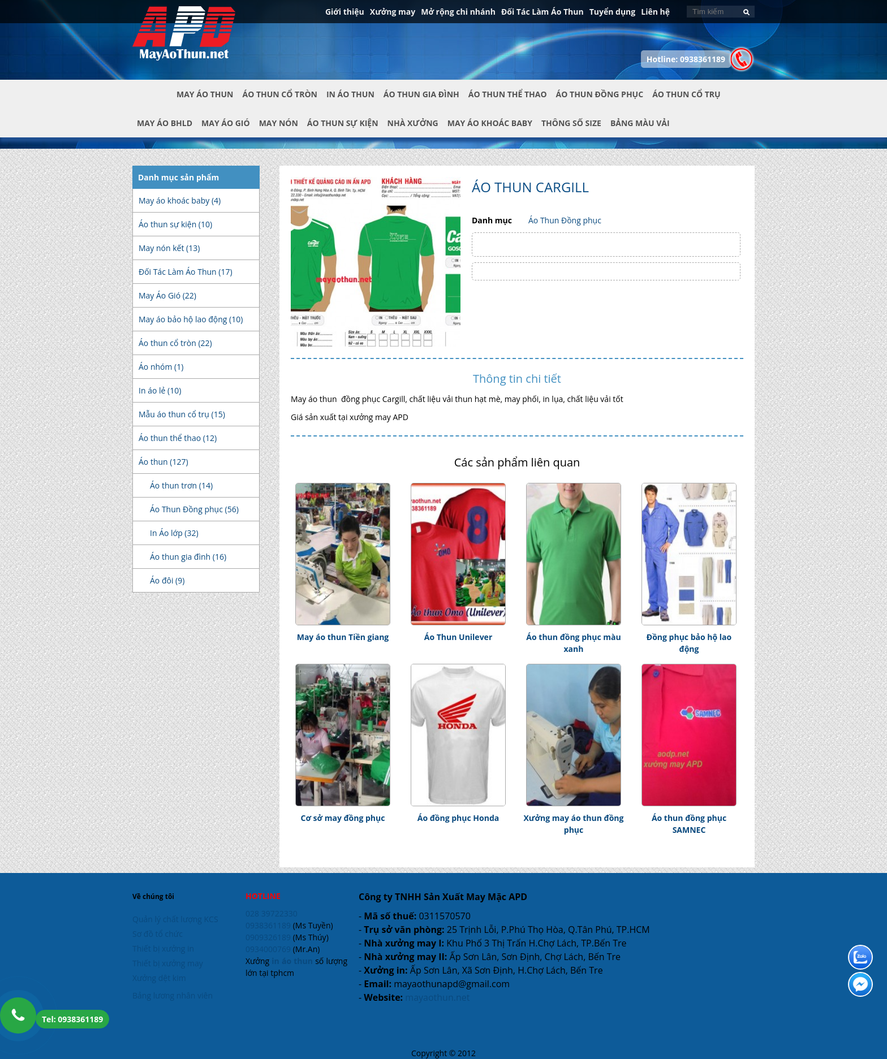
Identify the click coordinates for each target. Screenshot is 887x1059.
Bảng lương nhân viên (172, 995)
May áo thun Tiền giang (343, 637)
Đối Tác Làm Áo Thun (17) (185, 271)
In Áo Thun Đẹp (183, 39)
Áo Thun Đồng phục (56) (194, 509)
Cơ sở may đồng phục (343, 817)
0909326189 (268, 937)
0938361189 (268, 925)
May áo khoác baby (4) (180, 200)
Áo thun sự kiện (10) (175, 224)
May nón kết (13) (169, 248)
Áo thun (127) (163, 461)
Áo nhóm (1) (161, 366)
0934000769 (268, 949)
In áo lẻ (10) (160, 390)
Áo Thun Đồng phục (564, 220)
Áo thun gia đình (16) (188, 556)
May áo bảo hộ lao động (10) (191, 319)
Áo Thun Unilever (458, 637)
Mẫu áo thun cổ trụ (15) (182, 414)
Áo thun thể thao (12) (178, 438)
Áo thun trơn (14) (181, 485)
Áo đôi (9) (167, 580)
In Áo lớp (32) (174, 533)
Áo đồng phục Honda (458, 817)
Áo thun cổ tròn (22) (175, 343)
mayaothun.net (437, 997)
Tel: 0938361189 (72, 1019)
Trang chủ (154, 103)
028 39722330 (272, 913)
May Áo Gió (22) (167, 295)
